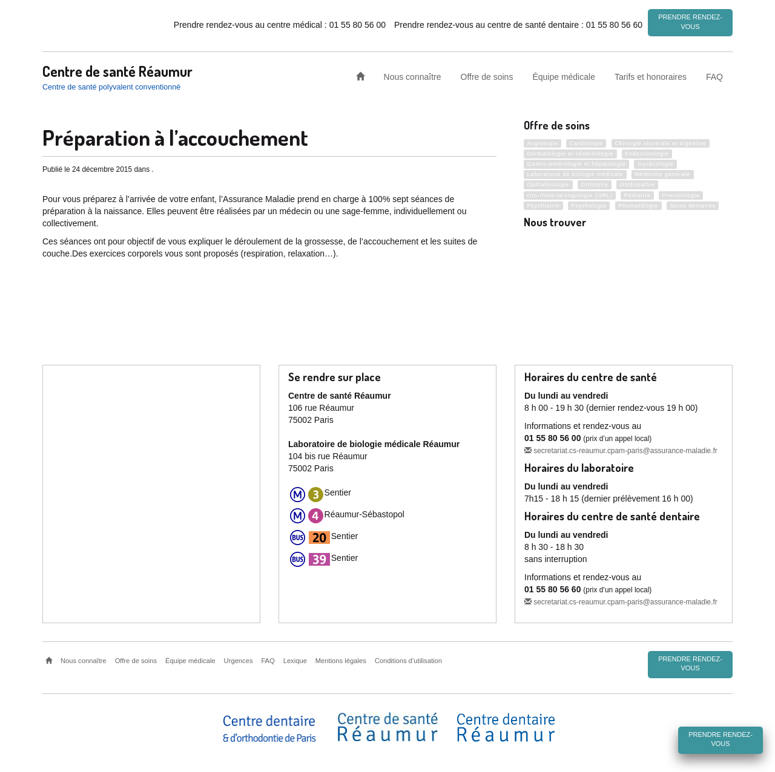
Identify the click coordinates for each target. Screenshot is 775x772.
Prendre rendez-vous (690, 21)
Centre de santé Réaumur (117, 70)
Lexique (295, 660)
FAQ (714, 75)
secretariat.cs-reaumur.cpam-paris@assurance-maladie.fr (620, 451)
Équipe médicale (563, 75)
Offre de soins (487, 75)
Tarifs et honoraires (651, 75)
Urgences (238, 660)
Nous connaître (412, 75)
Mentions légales (340, 660)
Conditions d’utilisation (408, 660)
